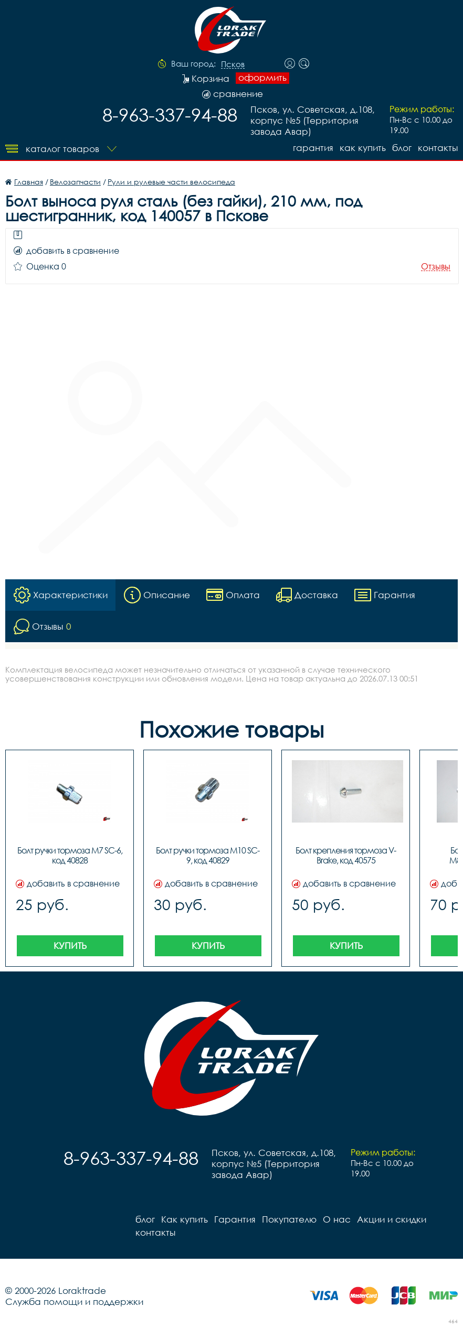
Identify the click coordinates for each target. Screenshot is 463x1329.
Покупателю (289, 1219)
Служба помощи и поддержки (74, 1301)
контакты (438, 147)
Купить (70, 945)
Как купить (363, 147)
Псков (233, 64)
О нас (337, 1219)
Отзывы (435, 266)
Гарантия (313, 147)
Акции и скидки (391, 1219)
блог (402, 147)
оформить (262, 77)
